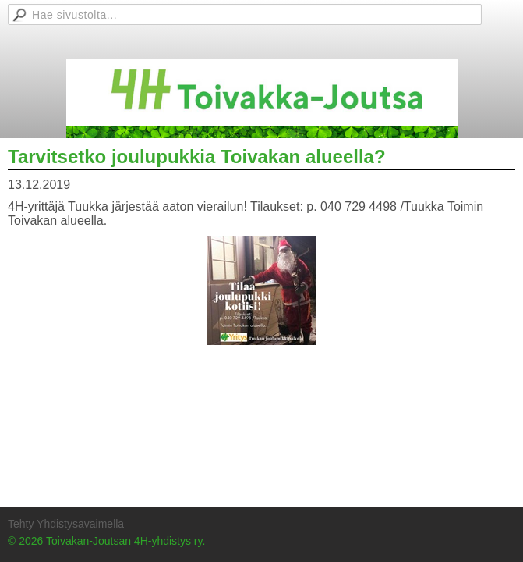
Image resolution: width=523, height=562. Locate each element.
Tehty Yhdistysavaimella (66, 524)
